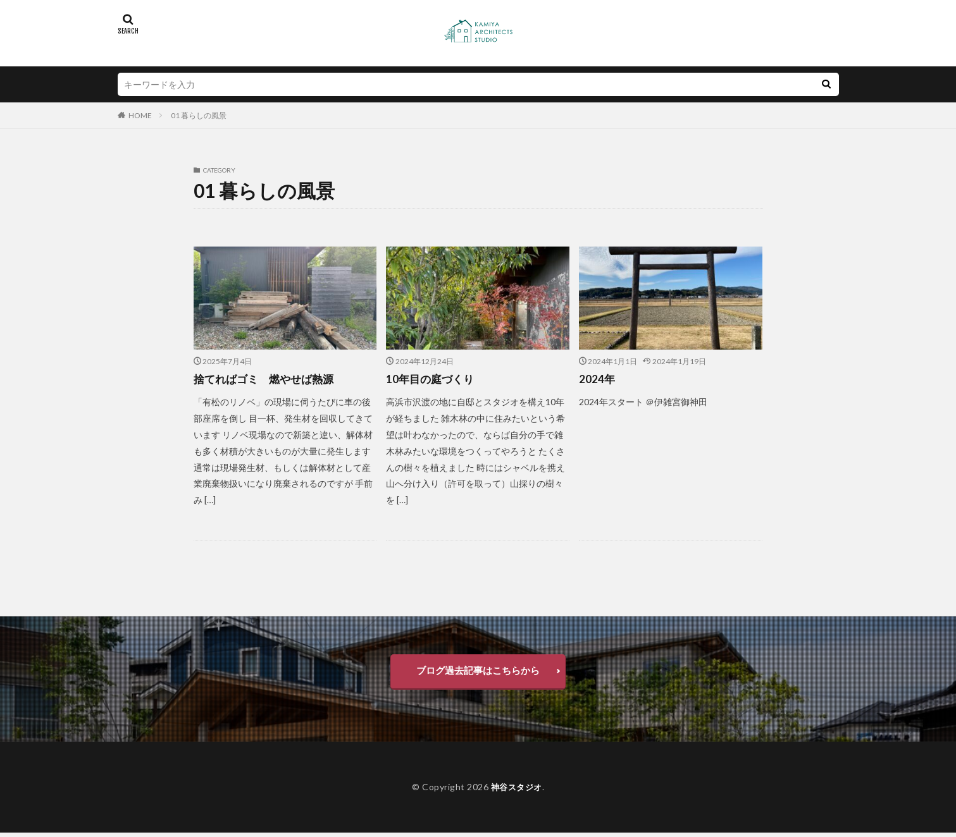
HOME (140, 115)
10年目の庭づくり (432, 379)
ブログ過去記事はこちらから (478, 672)
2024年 (597, 379)
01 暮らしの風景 (199, 115)
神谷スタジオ (516, 790)
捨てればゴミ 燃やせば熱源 (268, 379)
